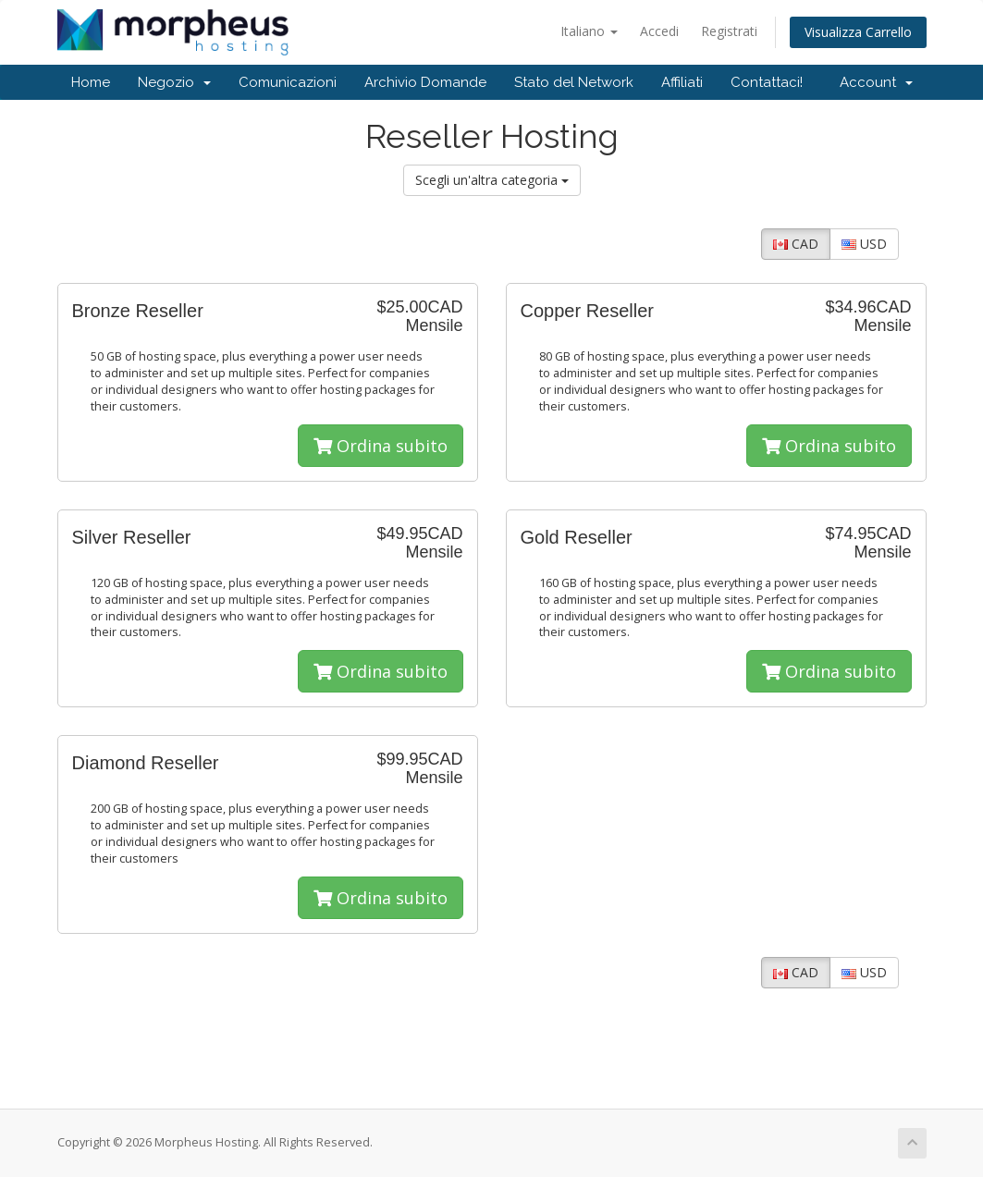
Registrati (729, 31)
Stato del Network (573, 82)
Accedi (659, 31)
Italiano (589, 31)
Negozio (174, 82)
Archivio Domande (425, 82)
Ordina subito (380, 446)
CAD (795, 243)
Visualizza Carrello (858, 32)
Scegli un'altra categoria (492, 180)
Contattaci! (767, 82)
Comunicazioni (288, 82)
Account (876, 82)
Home (90, 82)
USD (864, 243)
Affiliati (682, 82)
